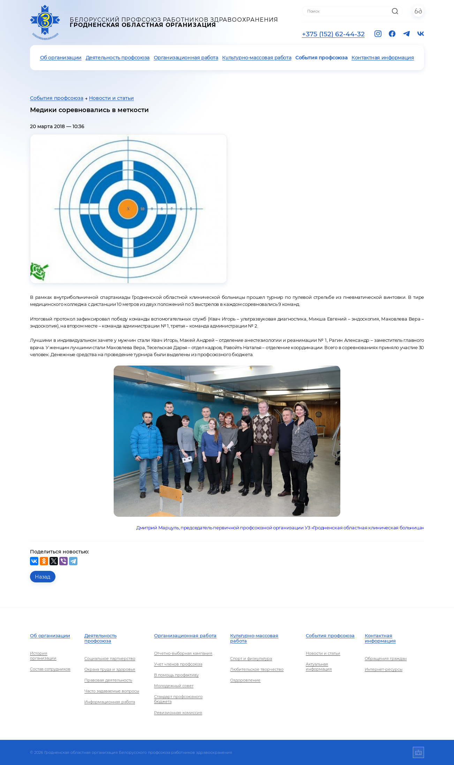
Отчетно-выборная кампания (183, 653)
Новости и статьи (111, 98)
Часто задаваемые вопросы (111, 691)
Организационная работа (186, 57)
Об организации (61, 57)
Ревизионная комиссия (178, 712)
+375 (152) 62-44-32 (333, 34)
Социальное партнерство (109, 658)
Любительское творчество (256, 669)
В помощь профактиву (176, 674)
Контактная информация (382, 57)
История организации (43, 656)
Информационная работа (109, 701)
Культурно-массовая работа (256, 57)
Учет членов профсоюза (178, 664)
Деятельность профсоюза (118, 57)
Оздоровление (245, 680)
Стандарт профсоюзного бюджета (178, 699)
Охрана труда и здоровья (109, 669)
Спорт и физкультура (251, 658)
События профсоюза (321, 57)
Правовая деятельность (108, 680)
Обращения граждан (386, 658)
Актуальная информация (319, 666)
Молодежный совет (174, 685)
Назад (42, 577)
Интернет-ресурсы (383, 669)
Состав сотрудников (50, 669)
